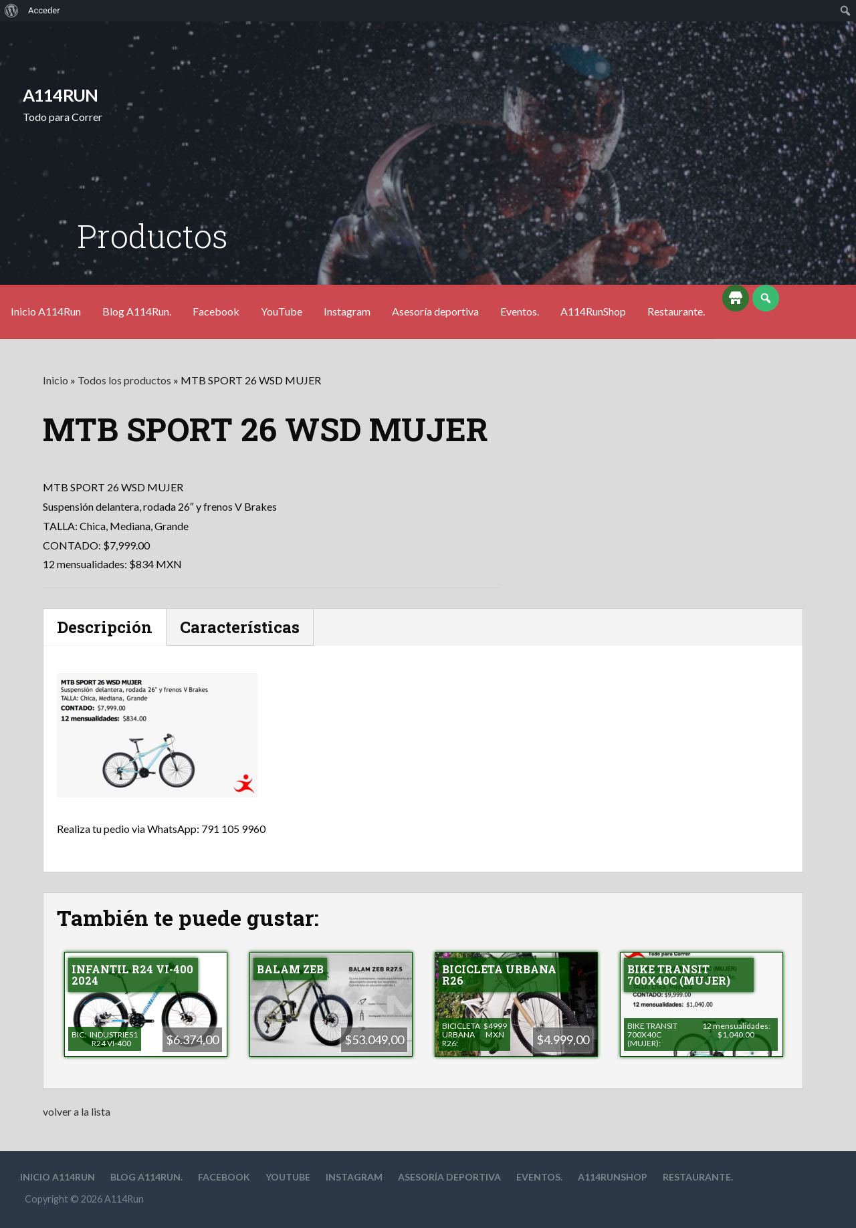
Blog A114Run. (136, 311)
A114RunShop (593, 311)
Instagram (347, 311)
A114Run (60, 95)
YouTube (281, 311)
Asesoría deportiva (435, 311)
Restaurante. (676, 311)
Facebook (216, 311)
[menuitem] (11, 10)
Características (240, 627)
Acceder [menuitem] (44, 10)
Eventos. (519, 311)
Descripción (104, 627)
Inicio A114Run (46, 311)
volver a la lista (76, 1111)
